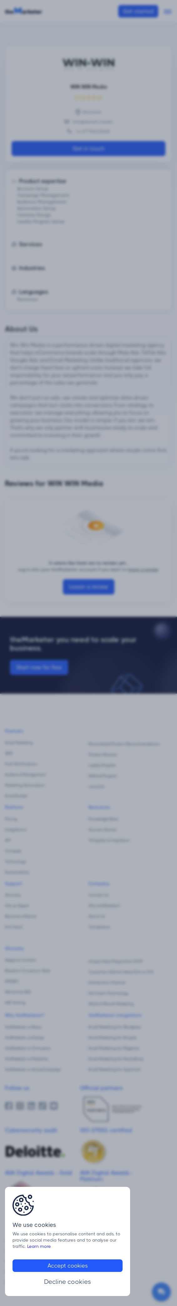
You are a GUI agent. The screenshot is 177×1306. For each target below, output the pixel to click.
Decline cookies (67, 1281)
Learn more (39, 1246)
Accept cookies (68, 1266)
